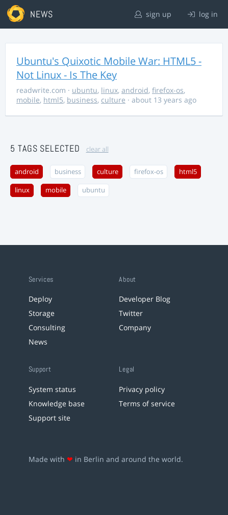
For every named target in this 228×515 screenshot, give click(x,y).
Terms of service (147, 403)
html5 (53, 100)
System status (52, 389)
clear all (97, 149)
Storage (42, 313)
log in (203, 14)
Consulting (47, 327)
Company (135, 327)
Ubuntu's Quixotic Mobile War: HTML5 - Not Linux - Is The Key (108, 68)
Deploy (40, 299)
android (134, 90)
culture (113, 100)
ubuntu (84, 90)
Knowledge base (57, 403)
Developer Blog (144, 299)
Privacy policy (142, 389)
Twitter (131, 313)
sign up (153, 14)
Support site (49, 418)
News (38, 342)
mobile (28, 100)
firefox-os (168, 90)
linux (109, 90)
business (82, 100)
